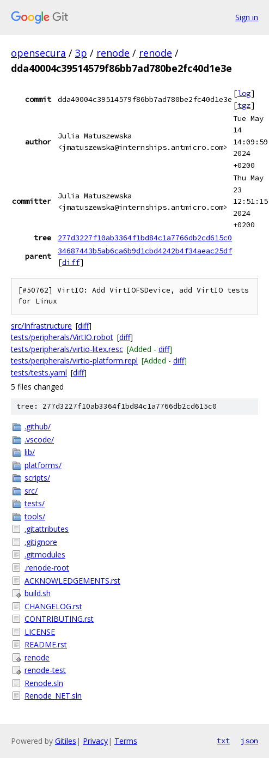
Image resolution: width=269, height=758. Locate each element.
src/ (31, 491)
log (243, 93)
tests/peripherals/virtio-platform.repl (74, 360)
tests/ (35, 503)
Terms (125, 741)
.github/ (38, 426)
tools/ (35, 516)
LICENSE (40, 632)
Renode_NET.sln (53, 695)
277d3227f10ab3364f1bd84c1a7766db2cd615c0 (145, 237)
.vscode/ (39, 439)
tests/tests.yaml (39, 372)
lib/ (30, 452)
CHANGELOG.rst (53, 606)
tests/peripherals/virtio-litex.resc (67, 349)
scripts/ (37, 477)
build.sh (38, 593)
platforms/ (43, 465)
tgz (243, 105)
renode (113, 52)
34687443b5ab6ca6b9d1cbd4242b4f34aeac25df (145, 251)
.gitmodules (45, 554)
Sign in (246, 17)
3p (81, 52)
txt (223, 740)
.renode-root (47, 567)
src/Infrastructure (41, 325)
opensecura (38, 52)
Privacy (95, 741)
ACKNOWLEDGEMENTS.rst (72, 580)
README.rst (46, 644)
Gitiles (65, 741)
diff (71, 262)
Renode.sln (44, 683)
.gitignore (41, 542)
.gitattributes (47, 529)
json (249, 740)
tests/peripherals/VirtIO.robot (62, 337)
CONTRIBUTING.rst (59, 619)
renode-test (45, 670)
